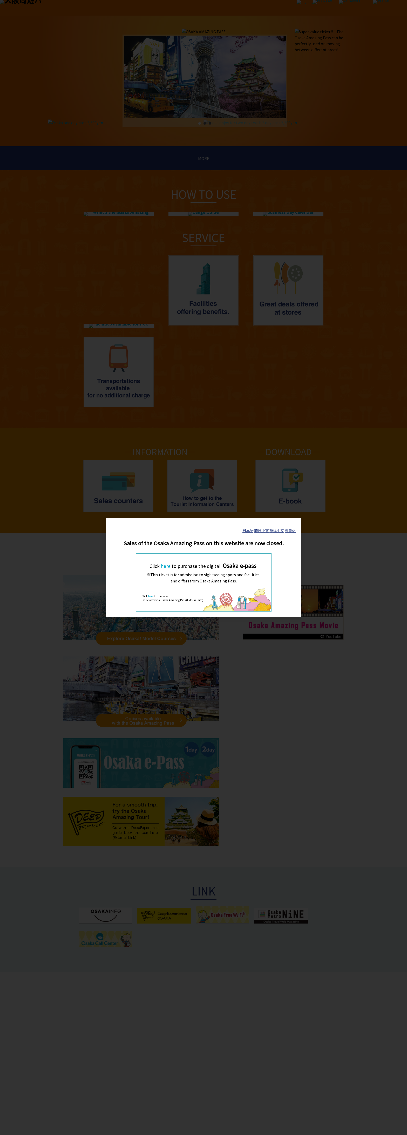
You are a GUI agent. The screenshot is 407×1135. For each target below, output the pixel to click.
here (166, 566)
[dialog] (203, 567)
